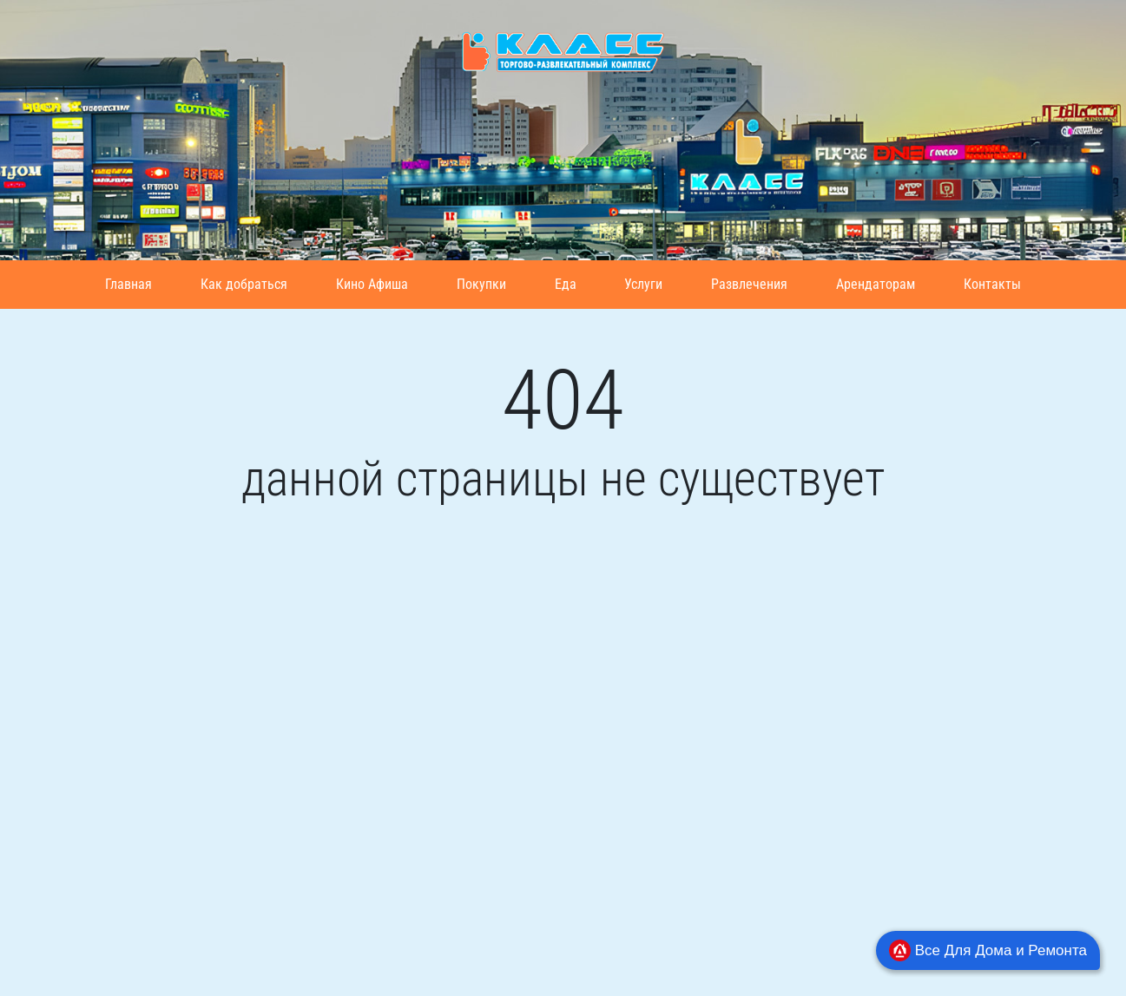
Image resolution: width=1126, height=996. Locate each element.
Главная (128, 284)
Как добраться (244, 284)
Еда (565, 284)
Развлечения (749, 284)
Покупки (481, 284)
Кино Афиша (372, 284)
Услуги (643, 284)
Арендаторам (875, 284)
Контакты (992, 284)
